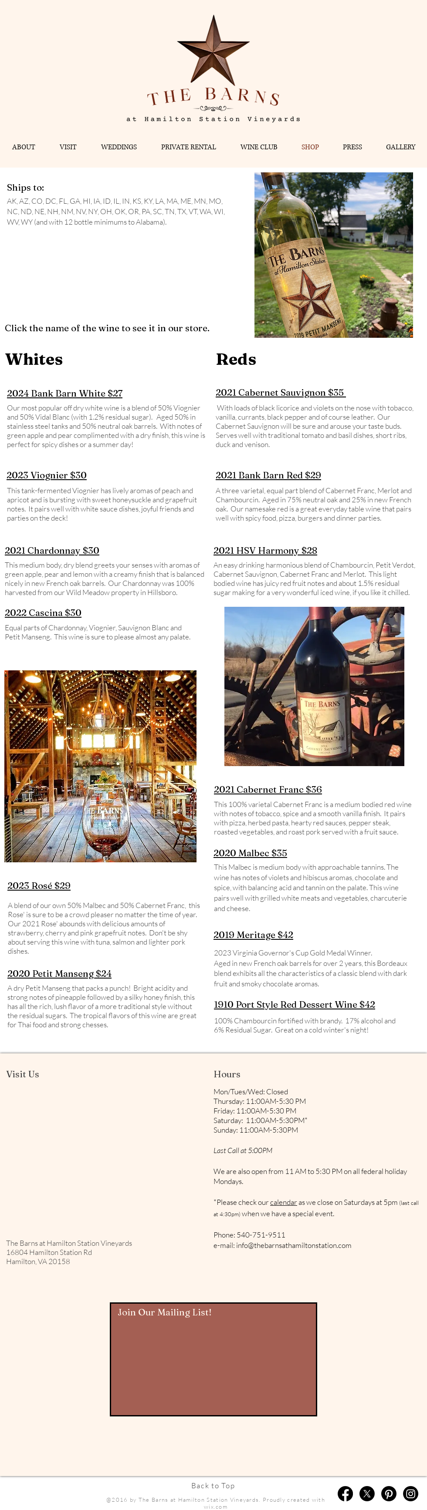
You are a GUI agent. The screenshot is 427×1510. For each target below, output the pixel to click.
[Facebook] (345, 1493)
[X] (367, 1493)
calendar (283, 1202)
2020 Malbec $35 (250, 852)
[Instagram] (410, 1493)
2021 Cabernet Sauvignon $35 (281, 392)
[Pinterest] (388, 1493)
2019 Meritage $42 (253, 934)
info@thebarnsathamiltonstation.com (294, 1245)
